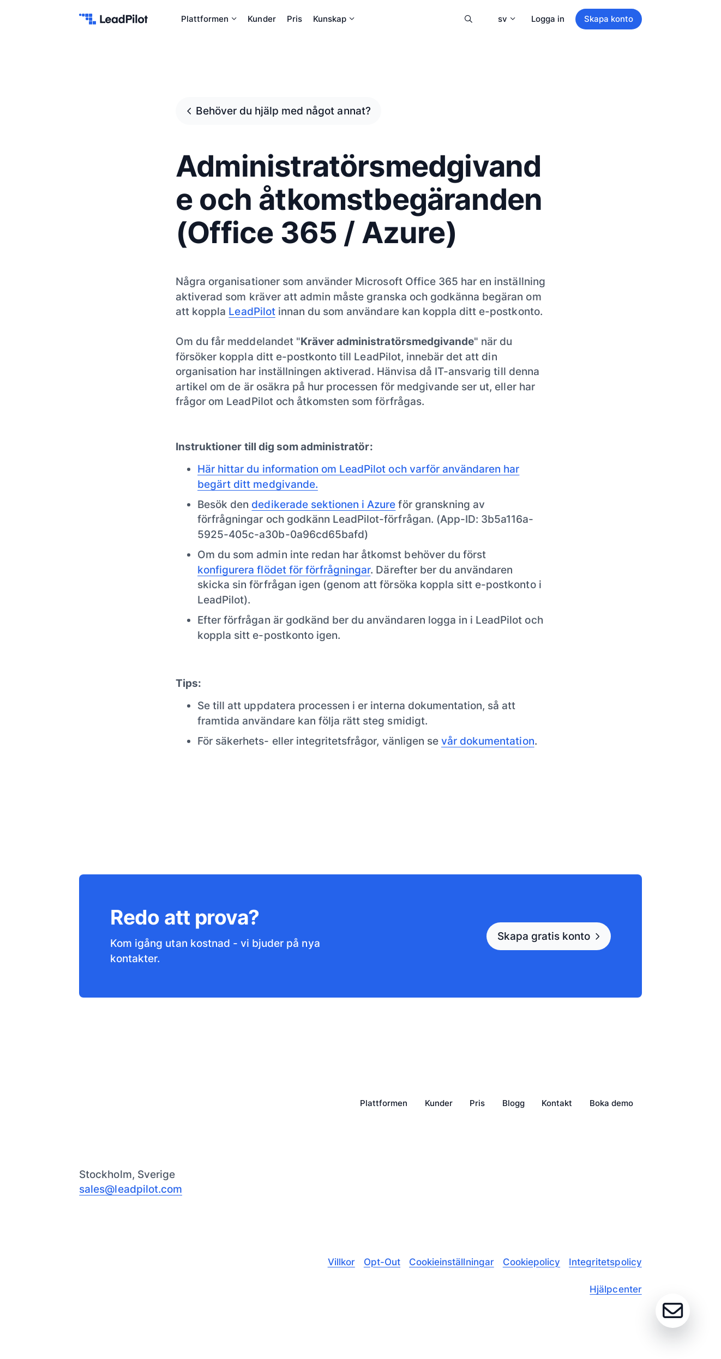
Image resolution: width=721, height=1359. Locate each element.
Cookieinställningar (451, 1262)
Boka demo (611, 1103)
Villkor (341, 1262)
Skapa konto (608, 19)
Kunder (261, 19)
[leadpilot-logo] (113, 19)
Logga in (547, 19)
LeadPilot (252, 311)
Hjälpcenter (615, 1289)
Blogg (513, 1103)
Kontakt (557, 1103)
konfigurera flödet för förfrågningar (283, 570)
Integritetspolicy (605, 1262)
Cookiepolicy (531, 1262)
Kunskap (334, 19)
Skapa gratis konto (544, 936)
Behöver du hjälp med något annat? (283, 111)
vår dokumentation (487, 741)
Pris (294, 19)
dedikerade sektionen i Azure (323, 504)
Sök (469, 19)
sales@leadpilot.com (130, 1189)
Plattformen (209, 19)
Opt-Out (382, 1262)
